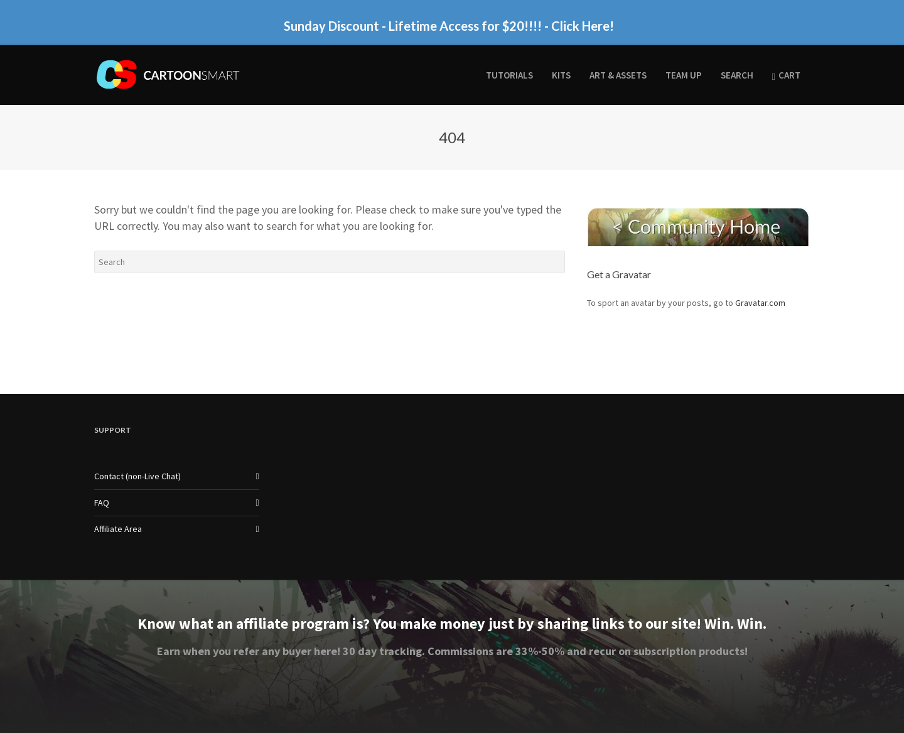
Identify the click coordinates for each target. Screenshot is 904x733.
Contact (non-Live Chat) (137, 476)
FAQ (101, 502)
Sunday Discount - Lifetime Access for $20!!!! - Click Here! (449, 25)
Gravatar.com (760, 302)
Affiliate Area (118, 529)
